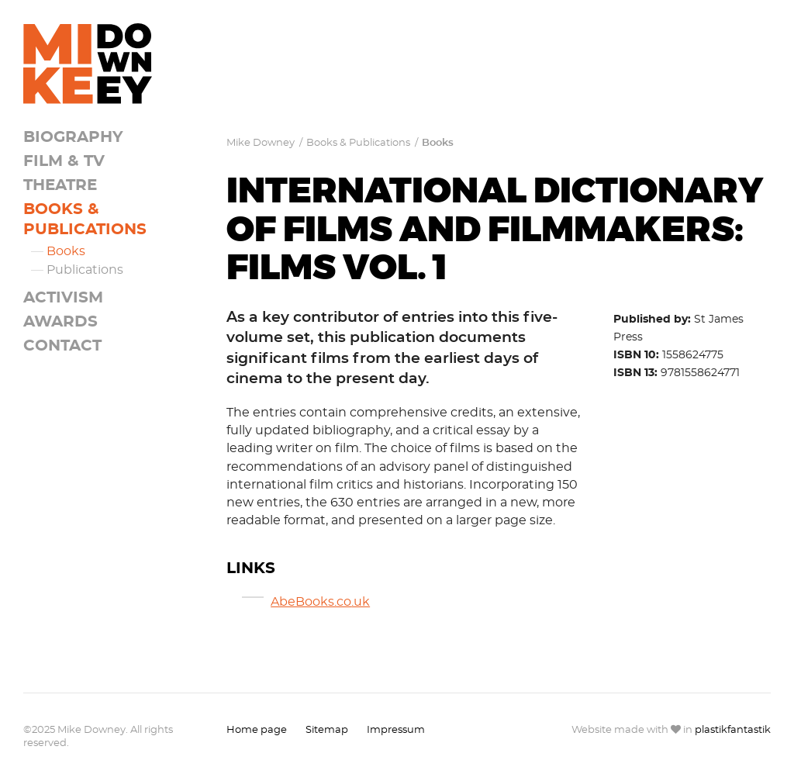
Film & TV (64, 161)
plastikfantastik (733, 730)
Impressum (396, 730)
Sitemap (327, 730)
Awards (60, 322)
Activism (63, 298)
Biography (73, 137)
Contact (62, 346)
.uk (360, 602)
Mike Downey (260, 143)
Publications (85, 270)
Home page (256, 730)
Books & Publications (358, 143)
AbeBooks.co (311, 602)
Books (66, 251)
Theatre (60, 185)
